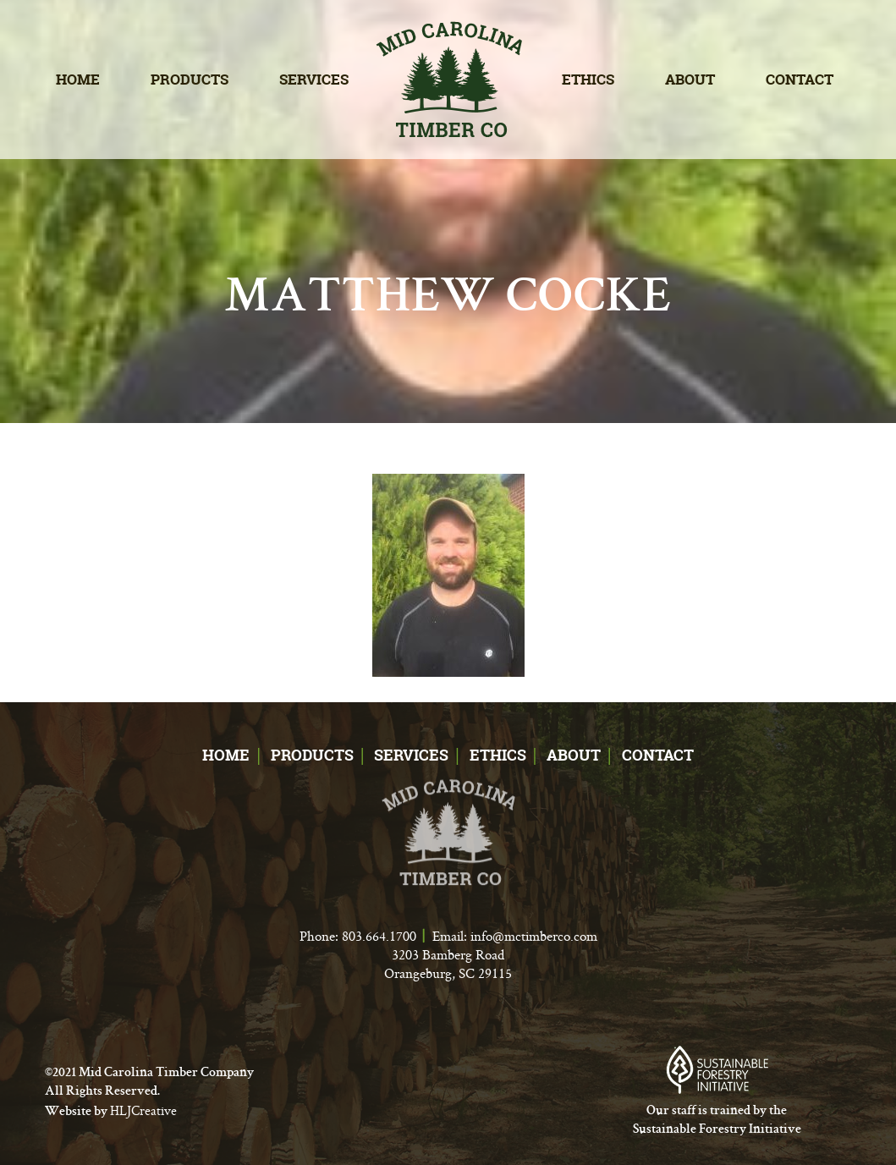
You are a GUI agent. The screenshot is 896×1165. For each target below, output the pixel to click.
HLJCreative (143, 1110)
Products (189, 79)
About (690, 79)
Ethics (588, 79)
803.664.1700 (379, 935)
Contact (799, 79)
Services (314, 79)
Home (78, 79)
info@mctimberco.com (533, 935)
